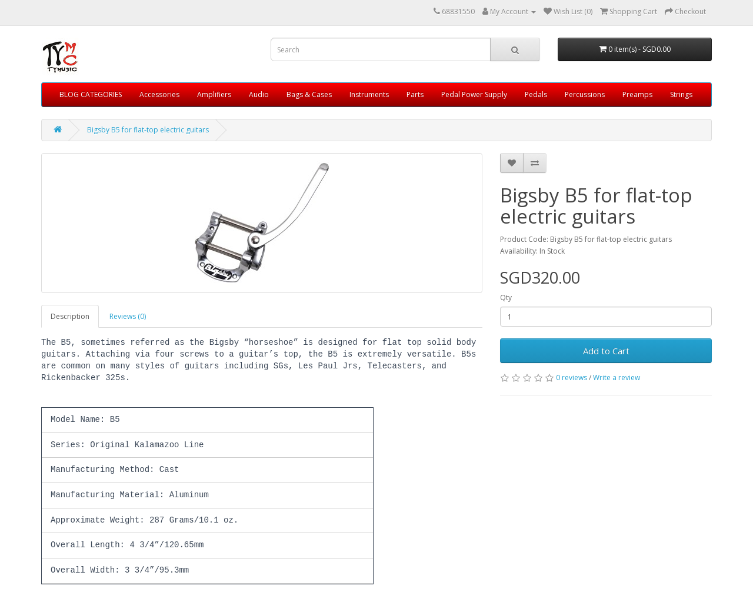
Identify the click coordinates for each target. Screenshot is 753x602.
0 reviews (571, 377)
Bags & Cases (309, 94)
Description (70, 316)
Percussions (585, 94)
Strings (681, 94)
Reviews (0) (127, 316)
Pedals (536, 94)
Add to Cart (606, 351)
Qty (506, 297)
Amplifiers (214, 94)
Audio (259, 94)
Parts (415, 94)
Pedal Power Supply (474, 94)
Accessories (159, 94)
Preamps (637, 94)
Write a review (616, 377)
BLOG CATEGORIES (90, 94)
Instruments (369, 94)
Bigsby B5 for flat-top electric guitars (148, 130)
